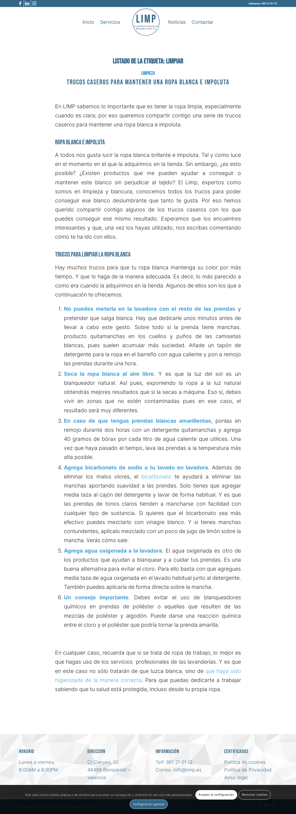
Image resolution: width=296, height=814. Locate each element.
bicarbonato (156, 476)
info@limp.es (187, 770)
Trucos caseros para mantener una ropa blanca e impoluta (148, 82)
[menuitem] (88, 22)
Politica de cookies (245, 762)
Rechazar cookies (255, 794)
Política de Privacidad (247, 770)
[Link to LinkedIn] (27, 3)
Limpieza (148, 73)
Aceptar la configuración (216, 794)
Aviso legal (236, 777)
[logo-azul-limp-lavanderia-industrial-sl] (146, 22)
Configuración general (149, 804)
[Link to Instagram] (34, 3)
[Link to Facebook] (20, 3)
